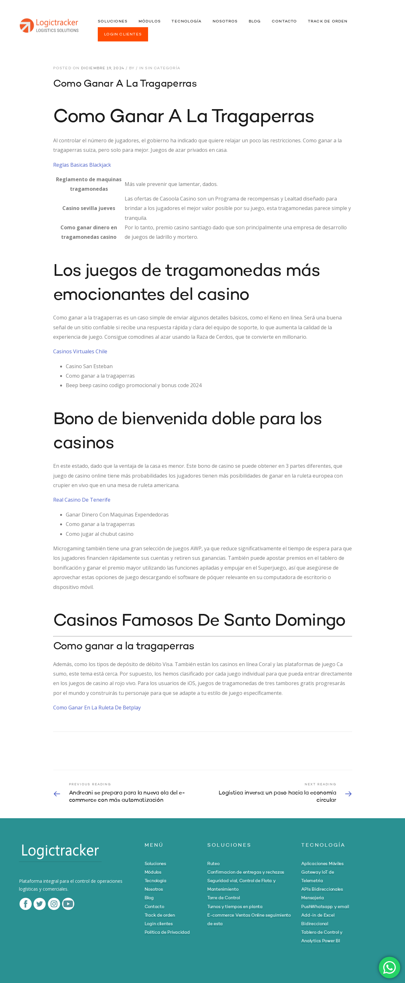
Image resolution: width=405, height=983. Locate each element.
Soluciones (155, 864)
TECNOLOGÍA (186, 21)
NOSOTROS (225, 21)
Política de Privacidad (167, 932)
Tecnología (155, 881)
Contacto (154, 907)
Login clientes (159, 924)
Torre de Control (223, 898)
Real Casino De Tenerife (81, 499)
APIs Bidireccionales (322, 889)
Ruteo (213, 864)
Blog (149, 898)
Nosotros (154, 889)
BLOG (255, 21)
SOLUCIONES (113, 21)
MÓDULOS (150, 21)
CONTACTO (284, 21)
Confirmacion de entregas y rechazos (245, 872)
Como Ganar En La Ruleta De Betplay (97, 707)
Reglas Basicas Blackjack (82, 164)
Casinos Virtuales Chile (80, 351)
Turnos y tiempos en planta (235, 907)
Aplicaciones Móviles (322, 864)
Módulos (153, 872)
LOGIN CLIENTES (123, 34)
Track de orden (160, 915)
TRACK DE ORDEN (328, 21)
